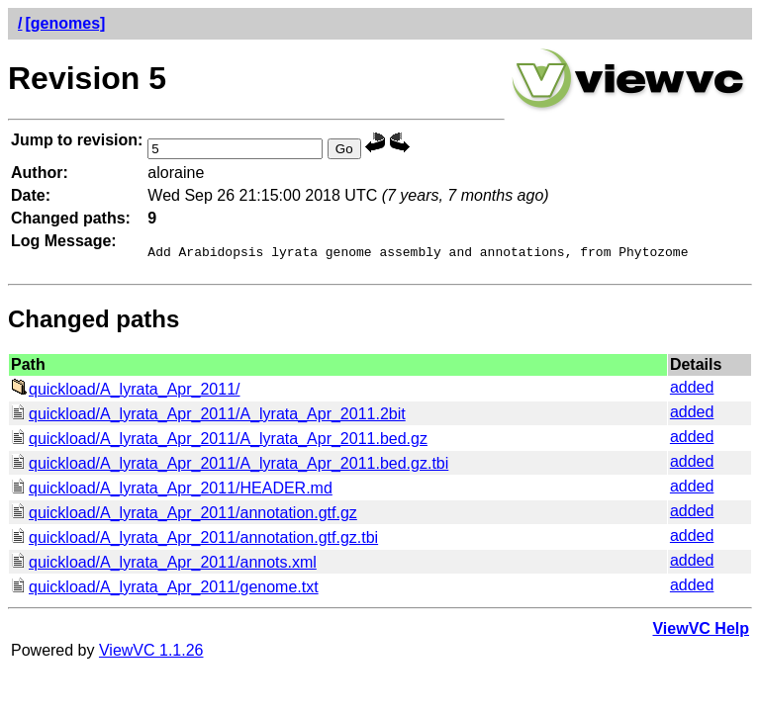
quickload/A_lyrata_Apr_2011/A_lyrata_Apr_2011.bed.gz (219, 441)
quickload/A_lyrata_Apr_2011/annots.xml (164, 565)
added (692, 390)
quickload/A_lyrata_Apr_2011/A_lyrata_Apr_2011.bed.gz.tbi (229, 466)
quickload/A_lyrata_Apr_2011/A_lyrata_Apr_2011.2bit (208, 416)
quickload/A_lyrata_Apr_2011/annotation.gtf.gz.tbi (194, 540)
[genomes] (65, 23)
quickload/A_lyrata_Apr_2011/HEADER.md (171, 491)
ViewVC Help (700, 631)
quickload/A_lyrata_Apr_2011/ (125, 392)
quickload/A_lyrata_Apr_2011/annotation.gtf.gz (184, 515)
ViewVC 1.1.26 (151, 653)
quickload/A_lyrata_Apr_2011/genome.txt (165, 589)
